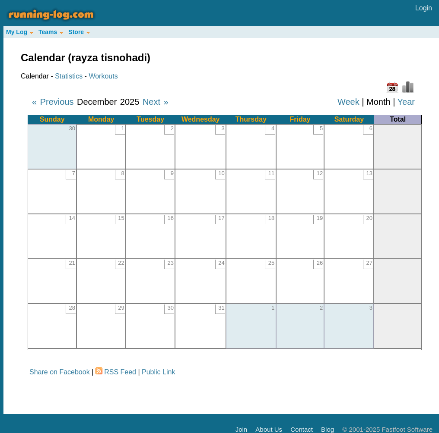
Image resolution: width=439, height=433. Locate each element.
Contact (301, 429)
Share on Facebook (59, 372)
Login (423, 8)
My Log (19, 31)
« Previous (53, 102)
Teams (50, 31)
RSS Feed (120, 372)
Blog (327, 429)
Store (79, 31)
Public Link (158, 372)
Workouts (103, 76)
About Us (268, 429)
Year (406, 102)
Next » (156, 102)
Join (241, 429)
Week (348, 102)
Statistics (69, 76)
